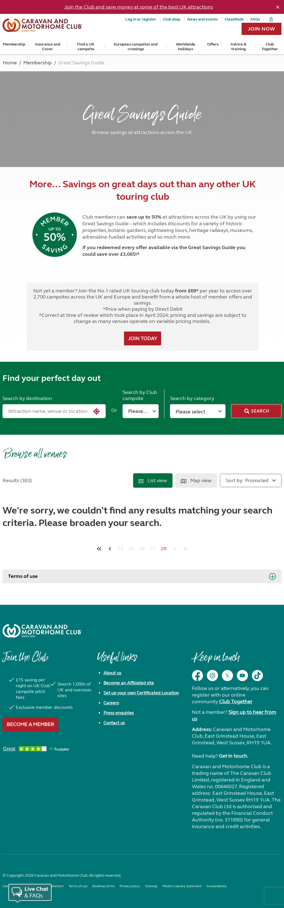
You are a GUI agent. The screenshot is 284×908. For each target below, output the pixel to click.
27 (153, 548)
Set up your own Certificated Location (141, 692)
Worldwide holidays (185, 46)
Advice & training (238, 46)
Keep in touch (215, 660)
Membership (14, 44)
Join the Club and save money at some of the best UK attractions (138, 7)
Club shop (171, 19)
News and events (202, 19)
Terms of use (23, 576)
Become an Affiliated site (128, 683)
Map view (196, 480)
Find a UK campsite (86, 46)
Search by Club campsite (140, 395)
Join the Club (25, 660)
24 (120, 548)
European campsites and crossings (136, 46)
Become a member (30, 724)
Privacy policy (130, 886)
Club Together (270, 46)
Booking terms (103, 886)
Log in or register (140, 19)
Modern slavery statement (182, 886)
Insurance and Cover (47, 46)
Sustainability (217, 886)
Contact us (114, 722)
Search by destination (27, 398)
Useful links (117, 660)
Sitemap (151, 886)
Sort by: (235, 480)
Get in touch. (233, 756)
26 (142, 548)
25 (131, 548)
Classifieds (234, 19)
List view (153, 480)
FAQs (255, 19)
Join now (261, 29)
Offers (213, 44)
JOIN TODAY (142, 338)
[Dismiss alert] (278, 7)
